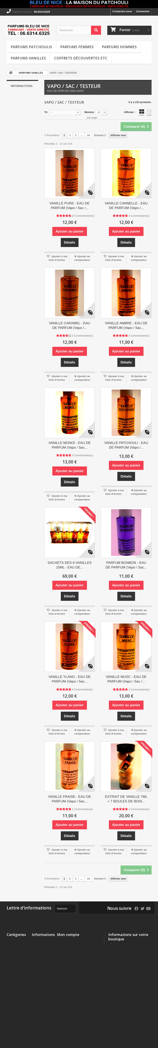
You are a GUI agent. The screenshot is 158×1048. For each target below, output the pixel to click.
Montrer (89, 112)
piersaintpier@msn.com (123, 985)
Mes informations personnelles (76, 956)
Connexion (142, 11)
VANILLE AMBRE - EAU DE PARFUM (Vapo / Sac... (126, 325)
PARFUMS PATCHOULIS (31, 46)
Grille (141, 112)
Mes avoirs (63, 946)
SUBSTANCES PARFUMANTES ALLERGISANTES (18, 1019)
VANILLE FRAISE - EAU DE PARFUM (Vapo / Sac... (69, 799)
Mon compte (68, 934)
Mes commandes (67, 941)
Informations (21, 86)
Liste (149, 112)
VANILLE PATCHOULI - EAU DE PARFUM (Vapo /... (126, 445)
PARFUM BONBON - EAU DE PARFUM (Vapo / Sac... (126, 565)
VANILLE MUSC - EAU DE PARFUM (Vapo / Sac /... (126, 679)
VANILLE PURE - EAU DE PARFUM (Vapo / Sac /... (70, 205)
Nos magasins (22, 134)
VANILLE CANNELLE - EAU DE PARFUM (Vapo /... (126, 205)
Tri (46, 112)
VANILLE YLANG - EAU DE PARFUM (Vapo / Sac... (70, 679)
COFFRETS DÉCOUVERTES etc (80, 58)
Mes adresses (65, 951)
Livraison (19, 96)
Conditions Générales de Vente (40, 999)
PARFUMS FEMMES (77, 46)
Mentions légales (24, 102)
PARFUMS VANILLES (28, 58)
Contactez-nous (122, 11)
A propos (19, 118)
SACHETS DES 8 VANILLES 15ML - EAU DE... (70, 565)
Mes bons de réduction (71, 961)
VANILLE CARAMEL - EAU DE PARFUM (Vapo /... (69, 325)
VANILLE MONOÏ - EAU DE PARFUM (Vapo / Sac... (70, 445)
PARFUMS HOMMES (119, 46)
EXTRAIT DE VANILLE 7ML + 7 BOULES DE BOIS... (126, 799)
